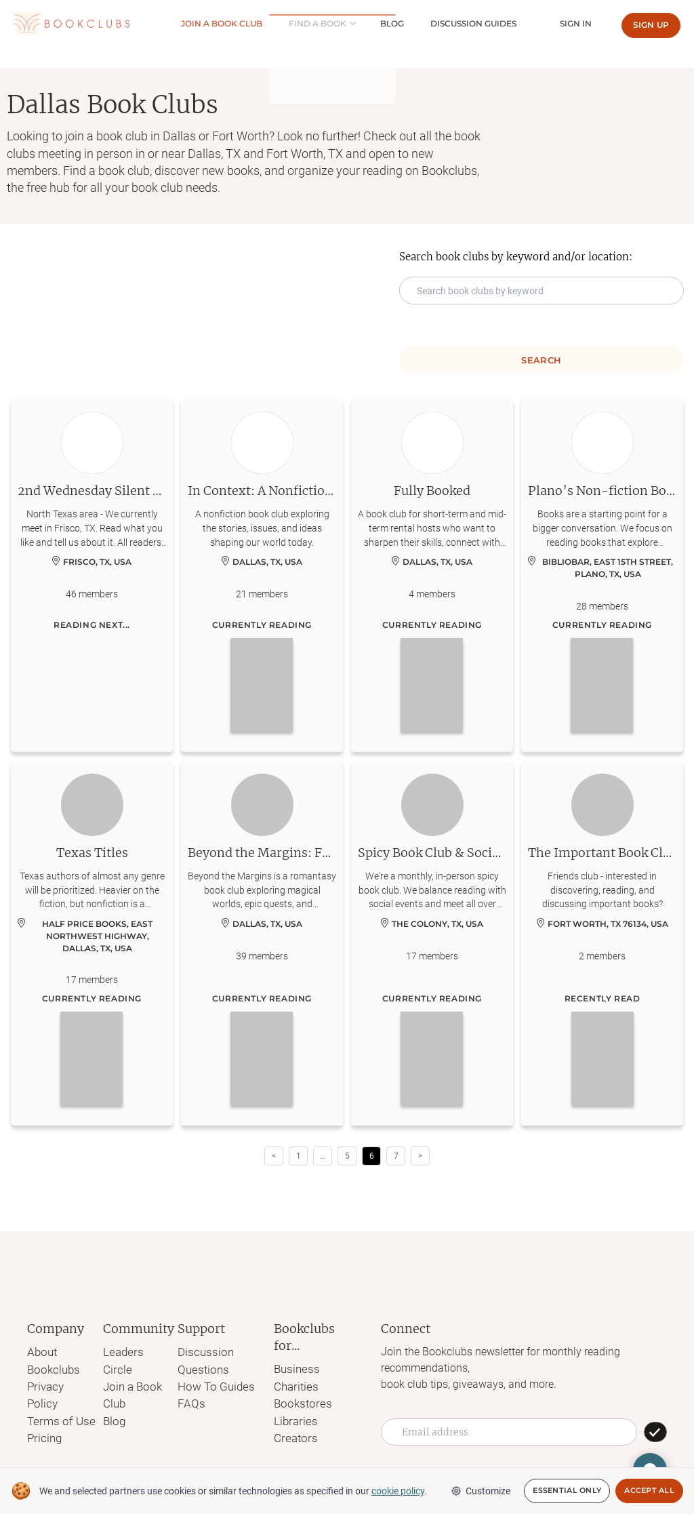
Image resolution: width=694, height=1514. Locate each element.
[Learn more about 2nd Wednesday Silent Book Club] (92, 575)
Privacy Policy (60, 1384)
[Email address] (509, 1432)
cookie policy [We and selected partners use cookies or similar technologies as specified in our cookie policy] (397, 1491)
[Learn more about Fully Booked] (432, 575)
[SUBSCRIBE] (655, 1432)
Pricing (43, 1416)
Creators (291, 1433)
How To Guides (214, 1384)
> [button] (420, 1156)
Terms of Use (58, 1400)
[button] (322, 1156)
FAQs (190, 1400)
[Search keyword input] (541, 290)
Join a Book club (271, 23)
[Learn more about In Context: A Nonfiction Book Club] (262, 575)
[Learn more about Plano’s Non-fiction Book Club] (602, 575)
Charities (292, 1384)
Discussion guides (492, 23)
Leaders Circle (135, 1351)
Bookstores (298, 1401)
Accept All (649, 1491)
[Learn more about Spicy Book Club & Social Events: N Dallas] (432, 943)
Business (292, 1368)
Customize (480, 1491)
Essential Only (567, 1491)
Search (541, 360)
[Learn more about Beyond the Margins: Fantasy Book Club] (262, 943)
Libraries (291, 1417)
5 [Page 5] (347, 1156)
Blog (424, 23)
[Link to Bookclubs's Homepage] (71, 24)
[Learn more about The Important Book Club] (602, 943)
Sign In (582, 23)
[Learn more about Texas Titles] (92, 943)
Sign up (651, 25)
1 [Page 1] (298, 1156)
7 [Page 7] (396, 1156)
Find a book (355, 23)
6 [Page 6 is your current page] (371, 1156)
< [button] (274, 1156)
